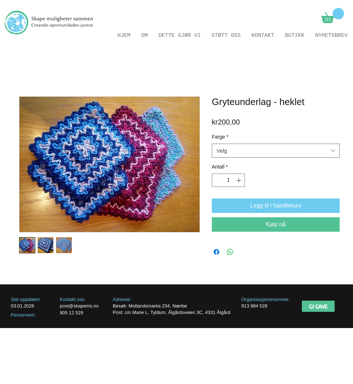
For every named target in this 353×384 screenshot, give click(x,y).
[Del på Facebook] (216, 252)
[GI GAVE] (318, 306)
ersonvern (24, 315)
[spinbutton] (228, 180)
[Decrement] (217, 180)
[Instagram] (214, 363)
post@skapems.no (79, 306)
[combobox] (276, 151)
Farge (220, 137)
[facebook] (201, 363)
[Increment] (239, 180)
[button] (332, 15)
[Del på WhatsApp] (230, 252)
